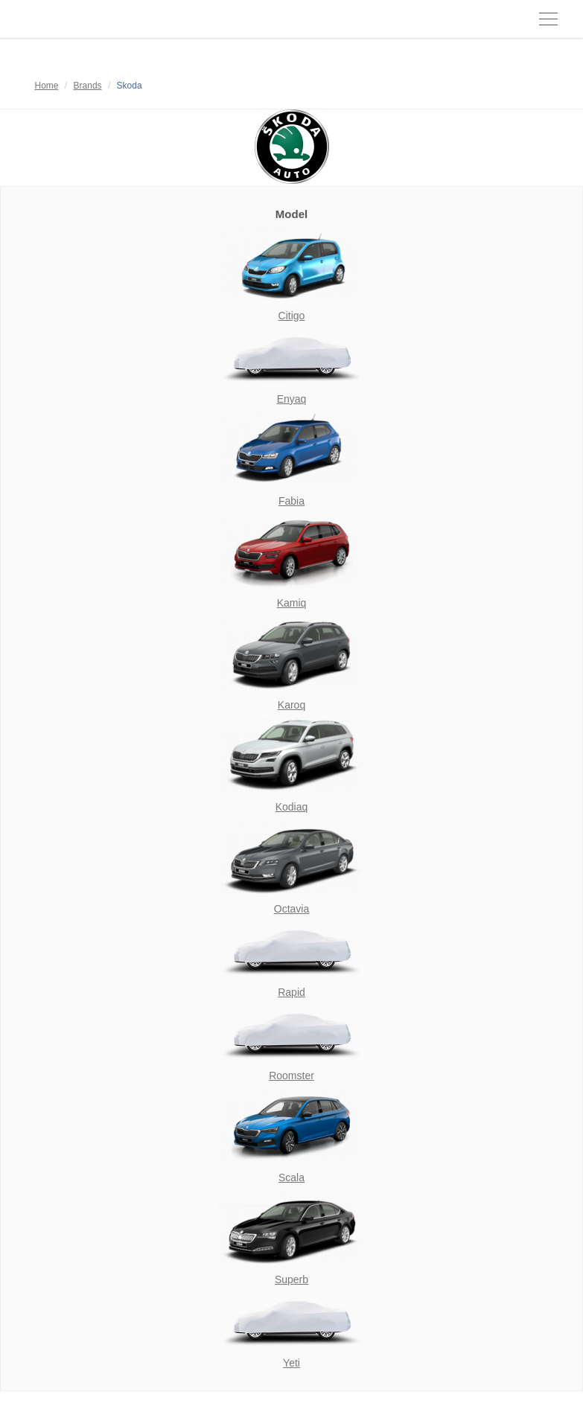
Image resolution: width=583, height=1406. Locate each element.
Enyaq (292, 399)
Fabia (291, 501)
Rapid (291, 992)
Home (47, 85)
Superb (291, 1279)
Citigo (291, 316)
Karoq (291, 705)
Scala (291, 1177)
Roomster (291, 1075)
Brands (88, 85)
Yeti (291, 1363)
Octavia (291, 909)
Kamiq (292, 603)
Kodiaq (291, 807)
